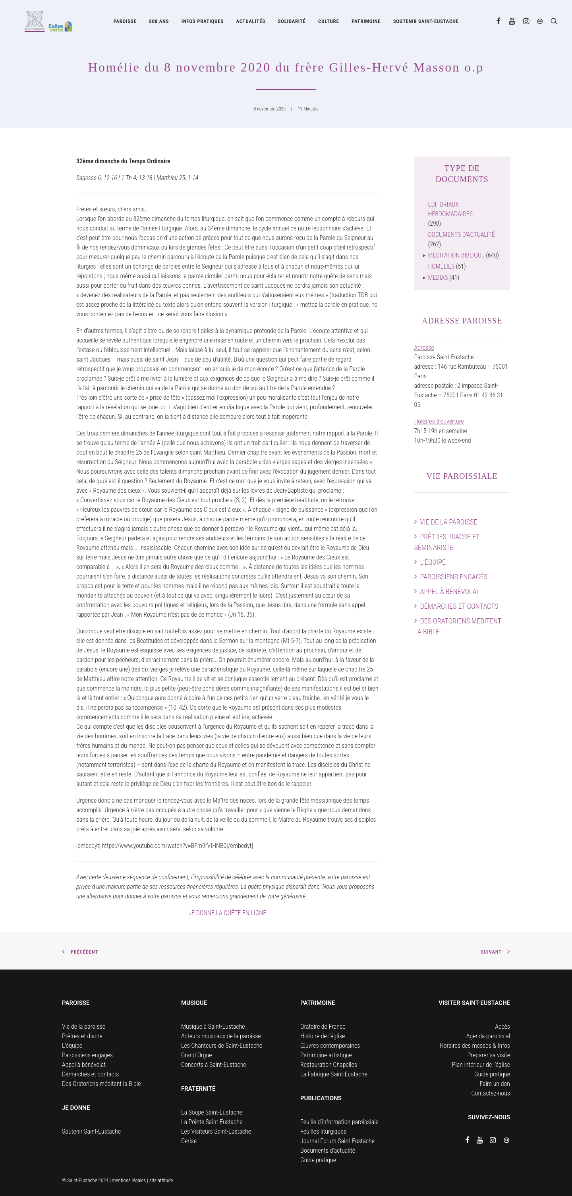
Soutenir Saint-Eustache (91, 1131)
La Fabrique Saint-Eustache (333, 1074)
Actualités (250, 23)
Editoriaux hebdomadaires (450, 209)
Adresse (424, 347)
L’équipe (433, 562)
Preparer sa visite (489, 1055)
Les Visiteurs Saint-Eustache (216, 1131)
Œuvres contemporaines (330, 1045)
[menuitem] (125, 22)
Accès (502, 1026)
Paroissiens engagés (453, 577)
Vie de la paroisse (448, 522)
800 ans (159, 23)
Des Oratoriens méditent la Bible (457, 626)
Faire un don (495, 1084)
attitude (165, 1180)
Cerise (189, 1141)
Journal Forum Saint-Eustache (337, 1141)
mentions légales (129, 1180)
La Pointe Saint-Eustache (211, 1122)
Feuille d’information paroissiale (339, 1122)
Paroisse (124, 23)
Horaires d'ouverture (439, 421)
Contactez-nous (491, 1093)
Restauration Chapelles (328, 1064)
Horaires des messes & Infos (475, 1045)
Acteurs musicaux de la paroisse (221, 1036)
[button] (498, 22)
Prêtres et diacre (82, 1036)
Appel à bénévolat (450, 591)
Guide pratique (318, 1160)
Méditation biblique (456, 255)
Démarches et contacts (459, 606)
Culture (328, 23)
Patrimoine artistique (326, 1055)
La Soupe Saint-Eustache (211, 1112)
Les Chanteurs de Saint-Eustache (221, 1045)
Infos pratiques (203, 23)
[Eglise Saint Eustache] (41, 23)
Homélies (441, 266)
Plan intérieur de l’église (481, 1064)
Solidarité (291, 23)
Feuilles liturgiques (323, 1131)
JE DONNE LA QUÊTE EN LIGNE (227, 913)
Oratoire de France (323, 1026)
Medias (438, 277)
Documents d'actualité (461, 234)
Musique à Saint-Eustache (213, 1026)
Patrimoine (366, 23)
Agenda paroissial (488, 1036)
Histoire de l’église (322, 1036)
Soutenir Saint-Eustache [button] (426, 23)
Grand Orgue (196, 1055)
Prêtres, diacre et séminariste (447, 542)
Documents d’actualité (327, 1150)
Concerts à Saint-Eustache (213, 1064)
